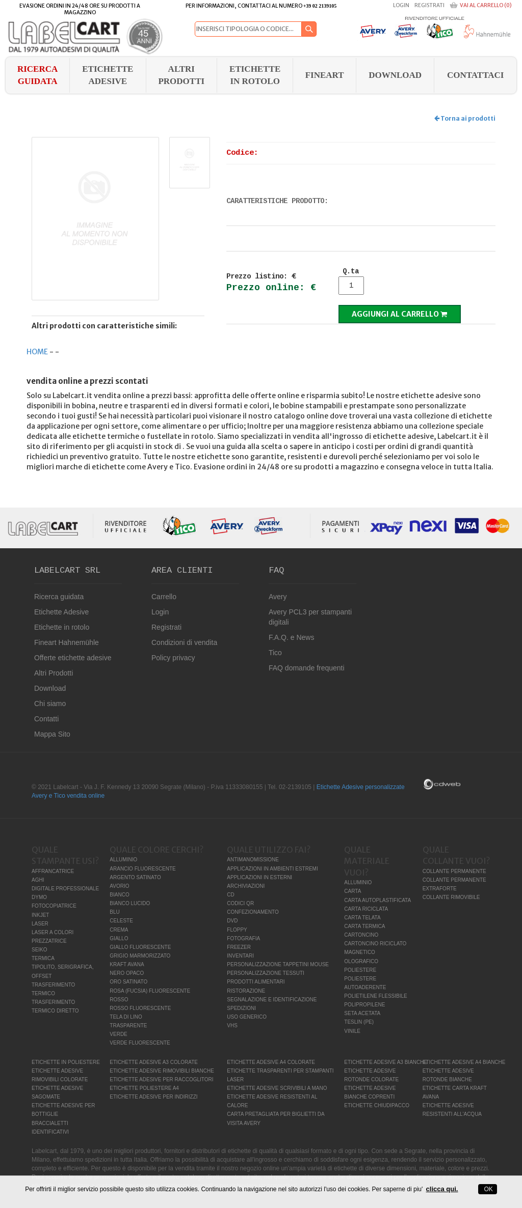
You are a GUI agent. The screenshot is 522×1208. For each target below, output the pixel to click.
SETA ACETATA (362, 1013)
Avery (278, 597)
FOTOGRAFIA (243, 938)
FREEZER (239, 947)
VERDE (118, 1034)
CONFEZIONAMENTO (252, 912)
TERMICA (43, 958)
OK (487, 1189)
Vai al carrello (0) (486, 5)
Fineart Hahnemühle (66, 642)
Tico (275, 653)
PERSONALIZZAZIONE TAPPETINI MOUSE (278, 964)
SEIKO (39, 949)
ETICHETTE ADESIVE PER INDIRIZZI (153, 1097)
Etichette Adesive (107, 75)
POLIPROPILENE (364, 1004)
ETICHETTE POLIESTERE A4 (144, 1088)
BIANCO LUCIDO (130, 903)
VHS (232, 1025)
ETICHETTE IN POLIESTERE (66, 1062)
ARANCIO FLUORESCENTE (142, 869)
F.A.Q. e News (291, 637)
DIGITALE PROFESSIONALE (65, 888)
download (395, 75)
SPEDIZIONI (241, 1008)
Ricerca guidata (37, 75)
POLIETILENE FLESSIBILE (375, 996)
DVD (232, 920)
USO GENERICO (247, 1017)
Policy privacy (173, 658)
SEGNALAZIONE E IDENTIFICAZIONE (272, 999)
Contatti (46, 719)
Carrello (163, 597)
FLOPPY (237, 930)
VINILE (352, 1031)
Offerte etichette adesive (73, 658)
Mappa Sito (52, 734)
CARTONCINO (361, 935)
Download (50, 688)
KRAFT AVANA (127, 964)
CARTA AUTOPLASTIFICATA (377, 900)
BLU (114, 912)
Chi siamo (50, 703)
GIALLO (119, 938)
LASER (40, 923)
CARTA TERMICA (364, 926)
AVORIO (119, 886)
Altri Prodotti (181, 75)
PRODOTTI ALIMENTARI (255, 982)
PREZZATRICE (49, 941)
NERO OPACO (127, 973)
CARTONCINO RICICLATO (375, 943)
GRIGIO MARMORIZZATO (140, 956)
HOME (37, 351)
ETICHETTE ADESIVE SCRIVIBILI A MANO (277, 1088)
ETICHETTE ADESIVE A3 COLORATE (154, 1062)
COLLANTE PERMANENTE (454, 871)
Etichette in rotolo (254, 75)
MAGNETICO (359, 952)
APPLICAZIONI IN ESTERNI (259, 877)
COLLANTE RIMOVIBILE (451, 897)
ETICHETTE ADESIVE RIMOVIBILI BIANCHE (162, 1071)
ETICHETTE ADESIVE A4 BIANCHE (464, 1062)
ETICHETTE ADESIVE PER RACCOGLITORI (161, 1079)
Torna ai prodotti (464, 118)
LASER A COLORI (52, 932)
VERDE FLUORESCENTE (140, 1043)
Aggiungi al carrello (399, 314)
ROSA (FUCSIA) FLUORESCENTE (150, 991)
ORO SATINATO (128, 982)
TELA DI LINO (126, 1017)
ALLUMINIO (123, 859)
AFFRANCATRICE (53, 871)
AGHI (38, 880)
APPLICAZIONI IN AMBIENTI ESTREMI (272, 869)
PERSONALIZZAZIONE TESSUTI (265, 973)
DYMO (39, 897)
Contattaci (475, 75)
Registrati (429, 5)
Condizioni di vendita (184, 642)
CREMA (119, 930)
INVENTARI (240, 956)
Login (401, 5)
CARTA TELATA (362, 917)
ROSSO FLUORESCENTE (140, 1008)
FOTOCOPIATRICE (54, 906)
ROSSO (119, 999)
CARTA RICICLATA (366, 909)
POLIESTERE (360, 970)
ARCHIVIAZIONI (246, 886)
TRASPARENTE (128, 1025)
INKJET (40, 915)
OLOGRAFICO (361, 961)
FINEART (324, 75)
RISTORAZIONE (246, 991)
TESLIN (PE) (359, 1022)
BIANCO (119, 894)
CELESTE (121, 920)
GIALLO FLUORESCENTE (140, 947)
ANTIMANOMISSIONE (253, 859)
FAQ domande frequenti (307, 668)
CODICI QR (240, 903)
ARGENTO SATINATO (135, 877)
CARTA (352, 891)
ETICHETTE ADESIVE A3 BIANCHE (385, 1062)
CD (230, 894)
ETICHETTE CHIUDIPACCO (376, 1105)
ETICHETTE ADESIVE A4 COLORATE (271, 1062)
